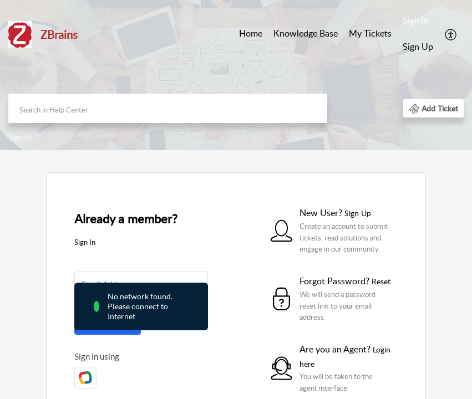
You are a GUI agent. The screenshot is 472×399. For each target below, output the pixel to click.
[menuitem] (250, 34)
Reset (381, 281)
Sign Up (418, 46)
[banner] (236, 75)
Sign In (416, 20)
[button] (451, 34)
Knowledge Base (305, 33)
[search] (167, 108)
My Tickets (370, 33)
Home (250, 33)
